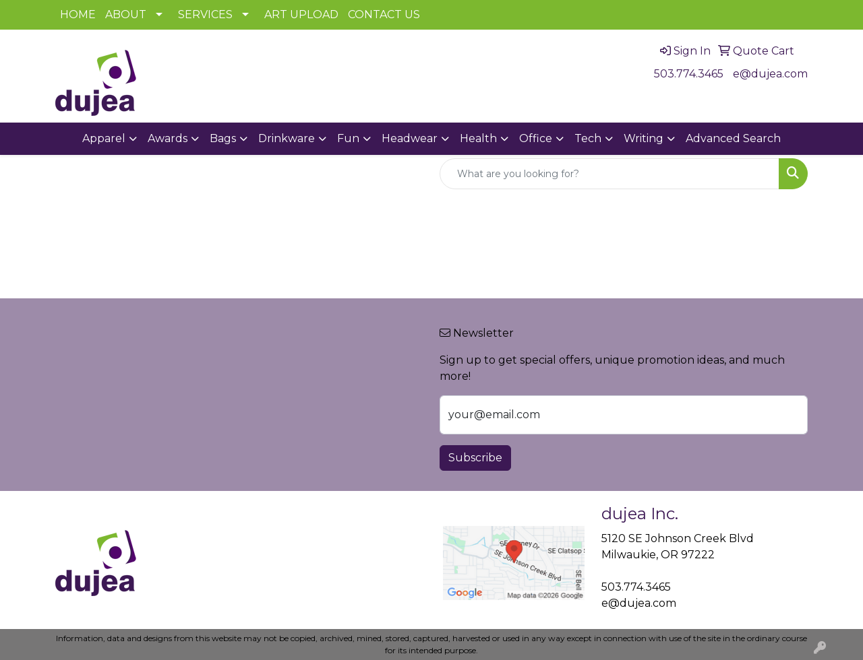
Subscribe (475, 457)
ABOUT (125, 14)
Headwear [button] (410, 138)
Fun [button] (348, 138)
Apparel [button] (103, 138)
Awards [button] (167, 138)
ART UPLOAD (301, 14)
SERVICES (205, 14)
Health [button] (478, 138)
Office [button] (535, 138)
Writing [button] (643, 138)
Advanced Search (733, 138)
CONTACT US (384, 14)
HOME (78, 14)
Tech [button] (587, 138)
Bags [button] (223, 138)
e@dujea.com (770, 73)
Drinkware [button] (286, 138)
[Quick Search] (609, 173)
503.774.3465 (688, 73)
